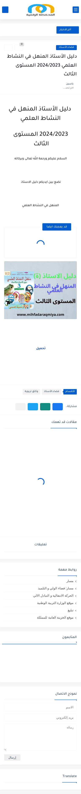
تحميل (40, 348)
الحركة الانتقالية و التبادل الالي (53, 595)
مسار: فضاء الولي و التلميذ (55, 588)
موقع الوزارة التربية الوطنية (55, 603)
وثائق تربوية (31, 391)
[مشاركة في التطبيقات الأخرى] (20, 406)
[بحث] (5, 9)
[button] (57, 406)
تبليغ (70, 610)
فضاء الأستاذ (66, 47)
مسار (70, 581)
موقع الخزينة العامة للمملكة (55, 617)
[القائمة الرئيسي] (76, 9)
